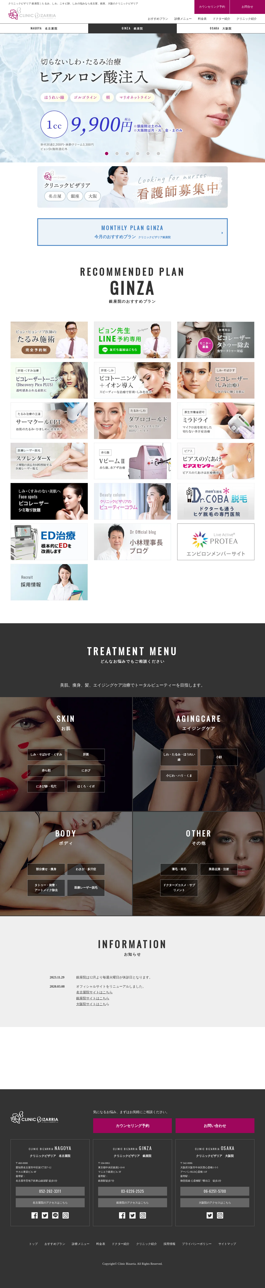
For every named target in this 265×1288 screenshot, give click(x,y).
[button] (107, 153)
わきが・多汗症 (86, 869)
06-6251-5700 (215, 1191)
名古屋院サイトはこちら (94, 992)
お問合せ (247, 6)
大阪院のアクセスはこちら (215, 1202)
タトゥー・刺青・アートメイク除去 (46, 888)
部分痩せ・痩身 (46, 869)
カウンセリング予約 (212, 6)
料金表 (202, 18)
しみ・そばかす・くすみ (46, 754)
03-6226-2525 (132, 1191)
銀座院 (132, 28)
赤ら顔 (46, 770)
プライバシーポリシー (197, 1243)
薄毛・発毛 (179, 869)
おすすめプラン (158, 18)
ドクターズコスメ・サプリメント (179, 888)
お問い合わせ (215, 1125)
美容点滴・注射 (219, 869)
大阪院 (221, 28)
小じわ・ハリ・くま (179, 775)
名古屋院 (44, 28)
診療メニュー (183, 18)
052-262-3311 (50, 1191)
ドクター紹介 (221, 18)
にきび (86, 770)
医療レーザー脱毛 (86, 887)
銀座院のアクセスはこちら (132, 1202)
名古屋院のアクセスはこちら (50, 1202)
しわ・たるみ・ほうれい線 (179, 757)
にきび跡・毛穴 (46, 786)
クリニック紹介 (246, 18)
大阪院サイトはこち (91, 1004)
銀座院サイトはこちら (92, 998)
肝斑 (86, 754)
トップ (33, 1243)
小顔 (219, 757)
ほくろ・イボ (86, 786)
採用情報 (169, 1243)
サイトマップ (227, 1243)
